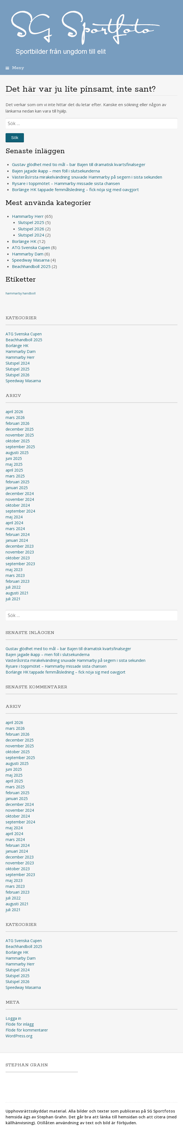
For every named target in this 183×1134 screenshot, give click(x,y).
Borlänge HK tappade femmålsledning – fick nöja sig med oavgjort (75, 189)
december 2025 (20, 429)
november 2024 (20, 499)
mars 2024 (15, 528)
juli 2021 (13, 598)
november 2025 (20, 435)
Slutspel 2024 (31, 235)
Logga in (13, 1018)
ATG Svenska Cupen (31, 247)
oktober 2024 (18, 505)
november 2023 (20, 552)
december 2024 (20, 493)
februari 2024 (17, 534)
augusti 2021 (17, 593)
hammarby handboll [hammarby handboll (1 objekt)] (21, 293)
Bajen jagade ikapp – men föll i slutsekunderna (56, 171)
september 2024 (20, 511)
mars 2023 (15, 575)
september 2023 (20, 563)
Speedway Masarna (31, 260)
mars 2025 (15, 476)
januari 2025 (17, 487)
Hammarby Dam (27, 254)
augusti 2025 (17, 452)
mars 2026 (15, 417)
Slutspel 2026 (31, 228)
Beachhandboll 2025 (31, 266)
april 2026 (14, 411)
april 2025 (14, 470)
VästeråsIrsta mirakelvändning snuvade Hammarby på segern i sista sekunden (87, 177)
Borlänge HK (24, 241)
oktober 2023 (18, 557)
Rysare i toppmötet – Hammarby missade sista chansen (66, 183)
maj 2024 (14, 517)
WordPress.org (19, 1035)
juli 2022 (13, 587)
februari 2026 (17, 423)
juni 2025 (14, 458)
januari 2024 (17, 540)
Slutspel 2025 (31, 222)
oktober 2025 (18, 440)
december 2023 (20, 546)
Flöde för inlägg (20, 1024)
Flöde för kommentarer (27, 1030)
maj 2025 (14, 464)
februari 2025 (17, 481)
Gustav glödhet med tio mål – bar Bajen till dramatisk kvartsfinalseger (78, 164)
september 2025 (20, 446)
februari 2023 (17, 581)
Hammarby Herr (28, 216)
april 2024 (14, 522)
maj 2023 (14, 569)
